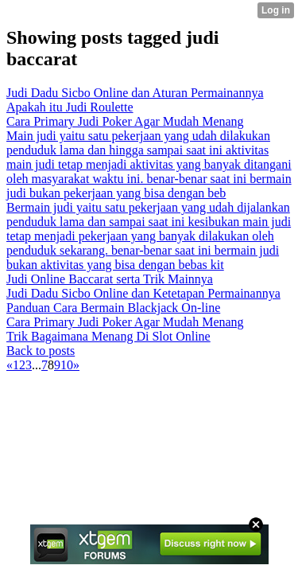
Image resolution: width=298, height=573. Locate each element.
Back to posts (40, 350)
